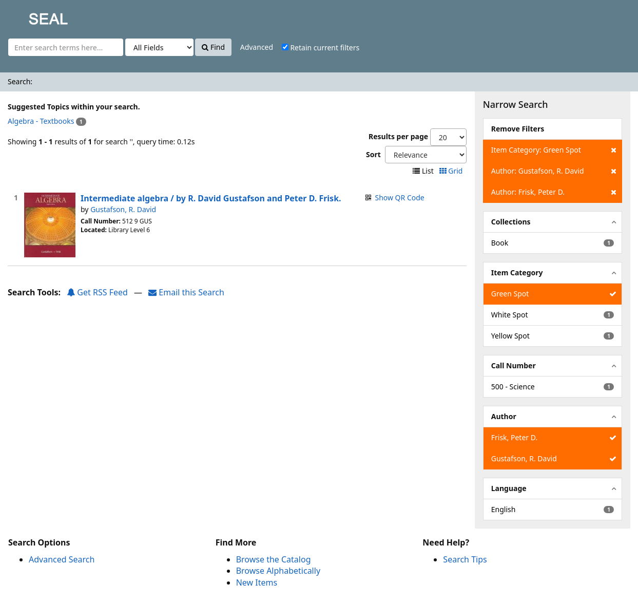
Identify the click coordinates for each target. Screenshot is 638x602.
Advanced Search (61, 559)
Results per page (398, 136)
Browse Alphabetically (278, 570)
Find (213, 47)
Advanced (256, 47)
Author (503, 416)
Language (509, 488)
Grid (452, 171)
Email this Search (186, 292)
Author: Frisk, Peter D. (553, 192)
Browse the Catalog (273, 559)
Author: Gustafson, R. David (553, 171)
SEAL (28, 16)
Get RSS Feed (97, 292)
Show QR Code (399, 197)
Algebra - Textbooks (41, 121)
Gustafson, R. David (123, 209)
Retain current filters (320, 47)
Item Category (517, 272)
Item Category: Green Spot (553, 150)
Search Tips (465, 559)
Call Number (513, 365)
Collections (511, 222)
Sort (373, 154)
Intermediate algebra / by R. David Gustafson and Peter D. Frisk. (211, 198)
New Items (256, 582)
